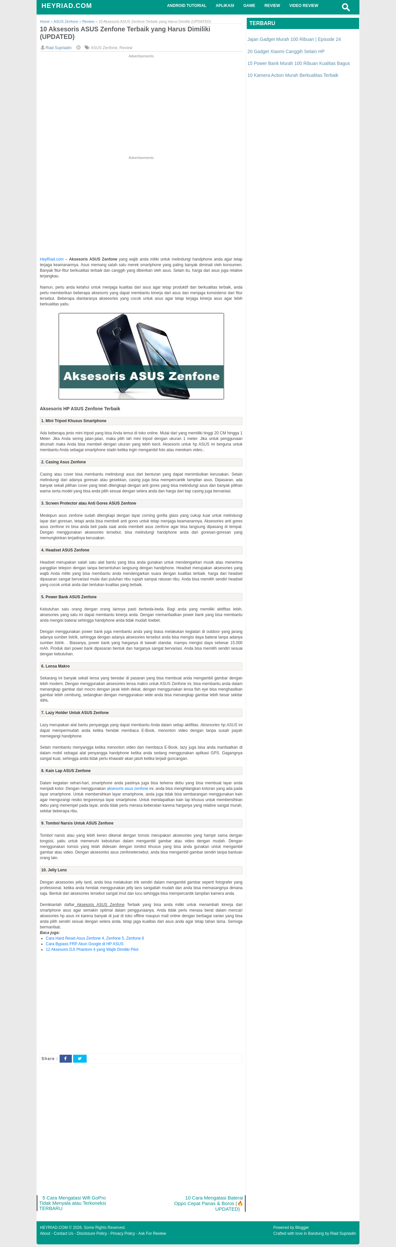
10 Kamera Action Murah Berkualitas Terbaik (292, 75)
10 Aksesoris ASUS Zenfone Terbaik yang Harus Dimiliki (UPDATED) (132, 34)
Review (125, 49)
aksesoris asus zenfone (127, 790)
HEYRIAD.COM (67, 5)
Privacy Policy (122, 1236)
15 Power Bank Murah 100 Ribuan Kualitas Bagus (298, 63)
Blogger (302, 1230)
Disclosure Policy (92, 1236)
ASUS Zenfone (104, 49)
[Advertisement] (141, 107)
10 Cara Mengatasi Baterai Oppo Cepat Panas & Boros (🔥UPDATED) (207, 1205)
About (45, 1236)
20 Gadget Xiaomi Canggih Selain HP (286, 51)
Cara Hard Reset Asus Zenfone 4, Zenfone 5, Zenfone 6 (95, 939)
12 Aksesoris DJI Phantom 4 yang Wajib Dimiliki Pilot (92, 951)
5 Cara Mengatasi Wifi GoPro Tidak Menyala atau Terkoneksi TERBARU (74, 1205)
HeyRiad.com (52, 260)
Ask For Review (152, 1236)
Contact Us (63, 1236)
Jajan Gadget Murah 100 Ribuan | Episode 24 (294, 39)
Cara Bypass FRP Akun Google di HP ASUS (85, 945)
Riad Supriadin (343, 1236)
